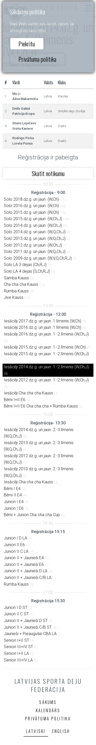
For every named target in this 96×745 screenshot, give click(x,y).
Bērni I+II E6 (14, 399)
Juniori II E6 (14, 544)
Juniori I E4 (14, 501)
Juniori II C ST (16, 613)
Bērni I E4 (12, 488)
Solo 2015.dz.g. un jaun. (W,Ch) (31, 212)
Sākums (48, 702)
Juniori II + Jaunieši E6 (24, 564)
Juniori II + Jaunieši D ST (26, 620)
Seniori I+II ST (16, 640)
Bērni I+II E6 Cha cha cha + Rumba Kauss (41, 406)
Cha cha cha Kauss (21, 284)
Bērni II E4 (13, 495)
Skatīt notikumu (48, 173)
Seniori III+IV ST (18, 646)
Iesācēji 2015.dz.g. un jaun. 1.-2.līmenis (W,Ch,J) (46, 353)
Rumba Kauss (16, 291)
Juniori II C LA (16, 551)
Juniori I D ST (15, 607)
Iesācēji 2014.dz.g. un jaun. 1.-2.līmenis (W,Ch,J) (46, 366)
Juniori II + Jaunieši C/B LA (27, 577)
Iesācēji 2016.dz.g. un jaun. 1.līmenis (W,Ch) (42, 327)
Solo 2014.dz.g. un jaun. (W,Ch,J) (33, 225)
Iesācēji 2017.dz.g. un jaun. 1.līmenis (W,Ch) (42, 321)
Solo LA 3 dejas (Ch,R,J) (25, 264)
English (61, 731)
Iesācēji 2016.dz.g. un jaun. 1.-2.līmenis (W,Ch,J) (46, 334)
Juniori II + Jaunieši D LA (25, 570)
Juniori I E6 (14, 508)
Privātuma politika (37, 59)
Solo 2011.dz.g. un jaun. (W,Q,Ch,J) (35, 251)
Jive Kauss (13, 297)
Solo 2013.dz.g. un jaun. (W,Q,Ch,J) (35, 238)
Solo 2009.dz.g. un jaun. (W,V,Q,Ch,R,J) (38, 258)
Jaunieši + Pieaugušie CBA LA (30, 633)
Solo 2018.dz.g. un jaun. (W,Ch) (31, 199)
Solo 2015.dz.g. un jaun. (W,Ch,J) (33, 218)
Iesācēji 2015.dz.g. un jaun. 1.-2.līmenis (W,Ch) (45, 347)
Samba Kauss (16, 277)
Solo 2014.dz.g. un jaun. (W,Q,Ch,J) (35, 231)
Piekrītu (26, 43)
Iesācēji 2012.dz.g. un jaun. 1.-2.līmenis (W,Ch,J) (46, 379)
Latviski (36, 731)
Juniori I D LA (15, 538)
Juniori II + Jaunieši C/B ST (28, 627)
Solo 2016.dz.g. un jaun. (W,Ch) (31, 205)
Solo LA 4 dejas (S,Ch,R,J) (27, 271)
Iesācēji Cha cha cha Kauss (28, 393)
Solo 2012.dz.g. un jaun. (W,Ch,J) (33, 245)
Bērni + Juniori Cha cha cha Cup (32, 514)
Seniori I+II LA (16, 653)
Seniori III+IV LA (18, 660)
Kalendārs (48, 710)
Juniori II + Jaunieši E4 (24, 557)
